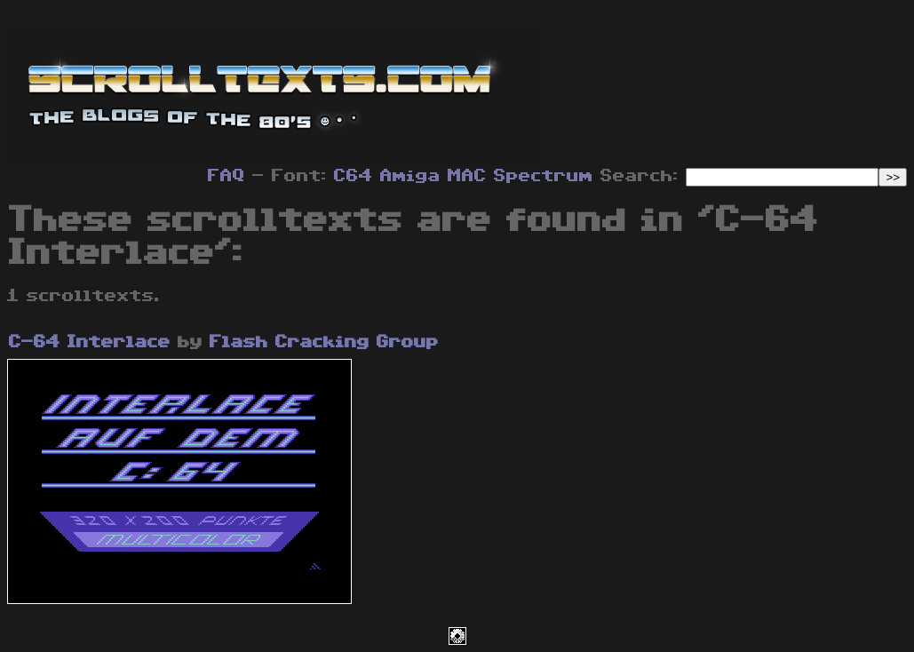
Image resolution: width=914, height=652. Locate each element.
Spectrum (543, 176)
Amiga (410, 176)
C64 (353, 176)
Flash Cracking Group (324, 342)
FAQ (226, 176)
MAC (467, 176)
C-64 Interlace (90, 342)
